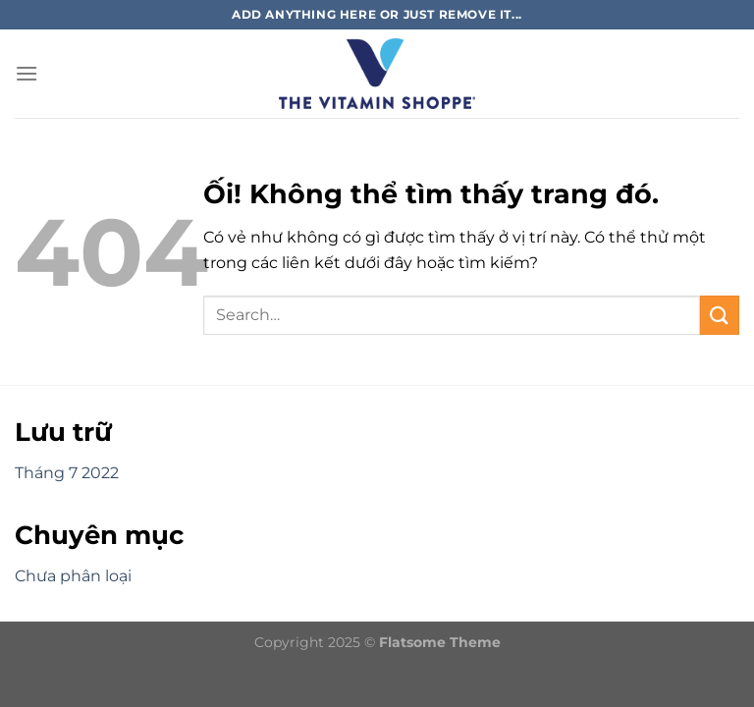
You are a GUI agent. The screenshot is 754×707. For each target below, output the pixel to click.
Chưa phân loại (73, 576)
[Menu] (26, 73)
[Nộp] (719, 315)
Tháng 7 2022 (67, 472)
